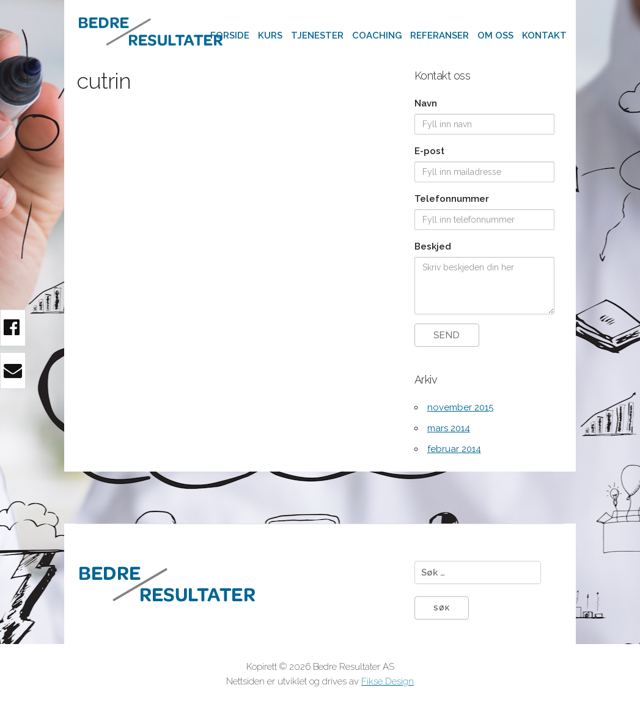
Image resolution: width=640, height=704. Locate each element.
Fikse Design (387, 681)
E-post (429, 151)
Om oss (495, 35)
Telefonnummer (451, 198)
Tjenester (317, 35)
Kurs (270, 35)
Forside (229, 35)
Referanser (439, 35)
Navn (425, 103)
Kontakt (544, 35)
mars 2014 (448, 428)
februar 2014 (454, 448)
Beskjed (432, 246)
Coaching (377, 35)
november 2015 (460, 407)
